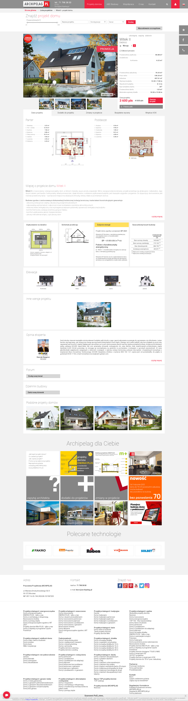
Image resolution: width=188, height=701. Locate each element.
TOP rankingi (99, 681)
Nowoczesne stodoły (31, 619)
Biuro (131, 677)
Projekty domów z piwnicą (68, 648)
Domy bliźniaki (28, 659)
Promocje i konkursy (137, 666)
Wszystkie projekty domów (139, 613)
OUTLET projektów (136, 655)
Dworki (96, 613)
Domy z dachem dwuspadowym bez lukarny (108, 673)
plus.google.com (125, 585)
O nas (141, 4)
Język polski (184, 4)
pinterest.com (130, 585)
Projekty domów (94, 4)
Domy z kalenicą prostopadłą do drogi (108, 668)
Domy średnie (28, 642)
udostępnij (133, 36)
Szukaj (131, 22)
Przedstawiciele (135, 670)
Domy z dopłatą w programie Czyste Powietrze (37, 629)
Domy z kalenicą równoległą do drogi (108, 670)
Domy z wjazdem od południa (105, 642)
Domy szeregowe (30, 661)
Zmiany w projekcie (94, 113)
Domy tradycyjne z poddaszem (106, 621)
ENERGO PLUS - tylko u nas (33, 615)
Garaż (111, 22)
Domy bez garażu (30, 688)
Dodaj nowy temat (35, 376)
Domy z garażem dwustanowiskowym (37, 685)
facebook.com (120, 585)
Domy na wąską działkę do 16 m (106, 646)
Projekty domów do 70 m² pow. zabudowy (145, 659)
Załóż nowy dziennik (36, 392)
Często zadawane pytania (139, 679)
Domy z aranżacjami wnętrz (139, 636)
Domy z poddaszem (66, 659)
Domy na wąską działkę (103, 640)
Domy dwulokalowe (30, 662)
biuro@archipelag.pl (62, 6)
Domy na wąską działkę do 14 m (106, 644)
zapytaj (141, 36)
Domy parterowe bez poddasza (70, 664)
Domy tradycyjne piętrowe (104, 619)
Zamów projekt (153, 100)
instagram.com (147, 585)
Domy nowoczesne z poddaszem (71, 623)
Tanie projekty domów (102, 631)
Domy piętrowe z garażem (69, 668)
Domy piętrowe (64, 662)
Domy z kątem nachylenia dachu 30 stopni (110, 666)
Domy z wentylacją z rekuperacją (35, 617)
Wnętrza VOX (150, 113)
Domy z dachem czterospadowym (107, 662)
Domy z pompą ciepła (31, 621)
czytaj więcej (157, 218)
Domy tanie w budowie (102, 630)
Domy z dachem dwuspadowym (106, 657)
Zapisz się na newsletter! (138, 681)
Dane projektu (37, 113)
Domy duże (27, 644)
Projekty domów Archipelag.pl (36, 4)
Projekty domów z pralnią (68, 650)
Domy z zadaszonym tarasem (70, 642)
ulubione (148, 36)
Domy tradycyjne (100, 615)
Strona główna (30, 10)
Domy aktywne (64, 628)
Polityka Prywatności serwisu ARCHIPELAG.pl (140, 688)
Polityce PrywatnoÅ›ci (31, 699)
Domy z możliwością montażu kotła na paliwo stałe (73, 687)
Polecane (132, 638)
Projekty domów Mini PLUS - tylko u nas (38, 627)
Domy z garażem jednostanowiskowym (38, 683)
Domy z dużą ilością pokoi (68, 640)
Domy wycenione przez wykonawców (143, 642)
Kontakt (152, 4)
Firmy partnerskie (136, 668)
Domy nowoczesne (66, 613)
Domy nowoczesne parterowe (70, 619)
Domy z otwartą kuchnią (68, 644)
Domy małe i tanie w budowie (34, 640)
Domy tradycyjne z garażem (104, 623)
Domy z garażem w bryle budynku (36, 687)
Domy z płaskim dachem (103, 659)
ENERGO (123, 42)
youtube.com (136, 585)
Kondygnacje (95, 22)
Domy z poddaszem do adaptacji (71, 661)
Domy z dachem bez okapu (104, 664)
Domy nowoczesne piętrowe (69, 621)
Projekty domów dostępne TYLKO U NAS (144, 652)
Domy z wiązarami (66, 683)
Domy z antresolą (65, 646)
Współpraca (128, 4)
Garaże (26, 657)
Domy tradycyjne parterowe (104, 617)
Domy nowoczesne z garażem (70, 625)
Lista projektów (46, 10)
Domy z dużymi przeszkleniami (70, 617)
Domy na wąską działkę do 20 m (106, 650)
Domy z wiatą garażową (32, 681)
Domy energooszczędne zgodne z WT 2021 (37, 624)
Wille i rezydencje (29, 646)
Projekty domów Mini (102, 633)
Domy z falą (98, 661)
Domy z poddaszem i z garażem (71, 670)
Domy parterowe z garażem (69, 666)
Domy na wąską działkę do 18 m (106, 648)
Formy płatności (135, 693)
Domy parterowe (65, 657)
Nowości (97, 688)
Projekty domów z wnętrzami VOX (142, 657)
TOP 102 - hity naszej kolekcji (140, 621)
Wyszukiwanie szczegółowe (149, 28)
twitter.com (141, 585)
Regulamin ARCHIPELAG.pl (139, 691)
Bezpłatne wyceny (122, 113)
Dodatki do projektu (66, 113)
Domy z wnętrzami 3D (137, 653)
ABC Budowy (112, 4)
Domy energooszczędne (32, 613)
